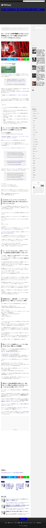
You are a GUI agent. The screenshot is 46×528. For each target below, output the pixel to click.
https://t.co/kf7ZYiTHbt (11, 80)
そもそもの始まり (35, 141)
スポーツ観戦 (35, 139)
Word (34, 127)
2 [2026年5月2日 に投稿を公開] (41, 185)
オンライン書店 (35, 132)
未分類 (34, 160)
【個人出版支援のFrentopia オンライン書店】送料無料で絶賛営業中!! (12, 472)
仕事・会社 (34, 146)
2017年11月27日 (22, 84)
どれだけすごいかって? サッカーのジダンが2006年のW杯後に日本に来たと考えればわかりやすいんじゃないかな (15, 111)
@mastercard (14, 153)
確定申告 (34, 167)
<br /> (4, 438)
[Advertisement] (23, 17)
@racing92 (21, 175)
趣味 (33, 172)
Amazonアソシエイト (36, 113)
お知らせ (34, 134)
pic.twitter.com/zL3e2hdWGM (19, 154)
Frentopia (25, 525)
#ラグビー (16, 80)
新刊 (33, 153)
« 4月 (33, 193)
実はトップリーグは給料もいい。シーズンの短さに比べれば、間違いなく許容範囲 (15, 119)
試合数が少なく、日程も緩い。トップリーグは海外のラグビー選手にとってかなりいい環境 (15, 116)
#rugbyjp (19, 80)
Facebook (34, 115)
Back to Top (23, 519)
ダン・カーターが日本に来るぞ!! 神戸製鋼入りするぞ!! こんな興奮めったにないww (15, 108)
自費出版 (34, 170)
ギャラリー (28, 9)
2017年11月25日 (20, 179)
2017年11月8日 (18, 164)
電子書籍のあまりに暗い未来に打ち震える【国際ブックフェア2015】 (17, 511)
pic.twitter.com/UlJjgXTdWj (17, 162)
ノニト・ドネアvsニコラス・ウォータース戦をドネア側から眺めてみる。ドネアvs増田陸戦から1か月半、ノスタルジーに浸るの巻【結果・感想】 (41, 84)
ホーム (33, 9)
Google (34, 120)
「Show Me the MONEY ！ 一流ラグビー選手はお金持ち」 (10, 354)
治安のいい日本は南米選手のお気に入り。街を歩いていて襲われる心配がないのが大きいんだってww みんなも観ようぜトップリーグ (15, 122)
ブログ (3, 9)
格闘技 (34, 163)
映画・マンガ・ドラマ (22, 9)
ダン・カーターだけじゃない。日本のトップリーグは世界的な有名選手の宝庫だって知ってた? (15, 114)
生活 (33, 165)
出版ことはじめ (35, 151)
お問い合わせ (38, 9)
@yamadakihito (10, 162)
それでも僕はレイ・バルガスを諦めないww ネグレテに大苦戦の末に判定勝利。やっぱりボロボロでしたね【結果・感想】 (10, 486)
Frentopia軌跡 (35, 118)
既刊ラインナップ (8, 9)
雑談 (33, 177)
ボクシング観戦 (15, 9)
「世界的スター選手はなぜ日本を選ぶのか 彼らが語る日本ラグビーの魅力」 (13, 307)
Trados (34, 125)
